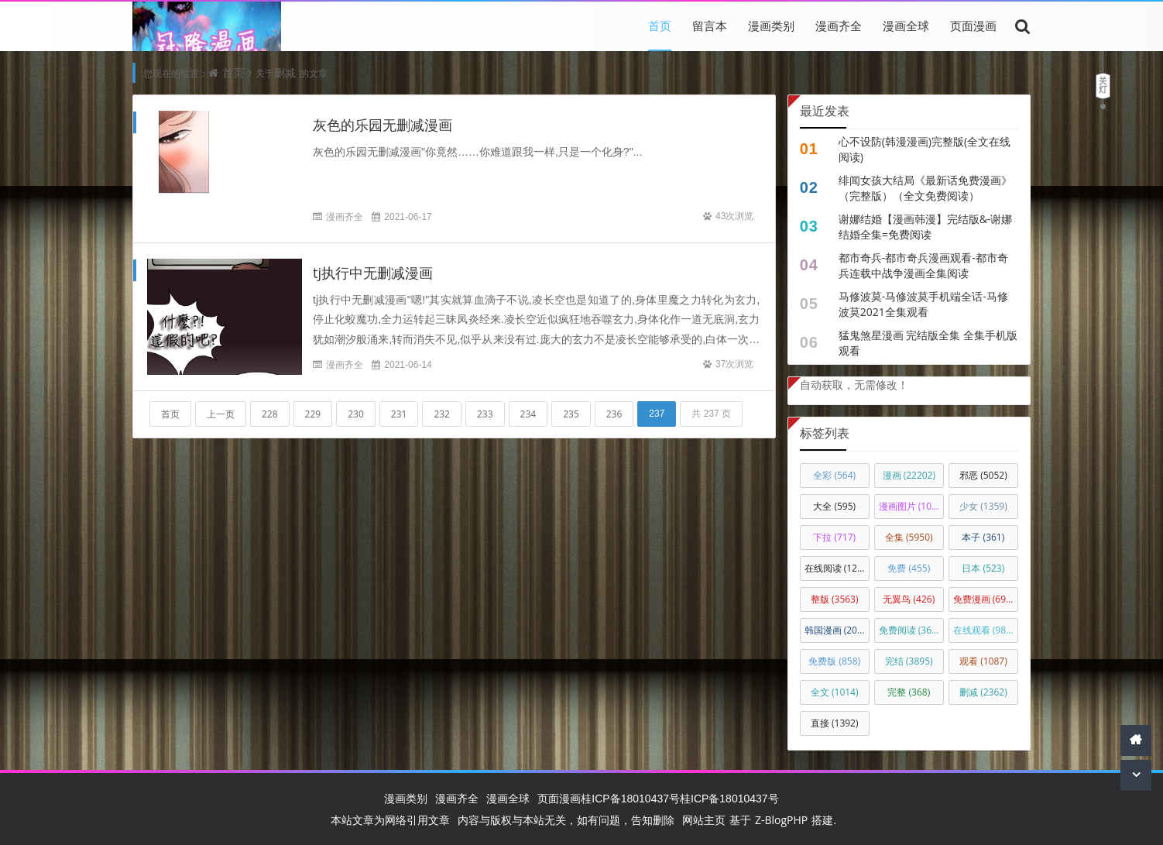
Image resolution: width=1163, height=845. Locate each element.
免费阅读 (911, 630)
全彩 (834, 475)
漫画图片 (911, 506)
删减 (285, 72)
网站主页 (704, 819)
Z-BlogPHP (781, 819)
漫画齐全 (838, 25)
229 (313, 414)
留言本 (709, 25)
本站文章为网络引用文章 (390, 819)
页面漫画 (973, 25)
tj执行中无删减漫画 (373, 272)
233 (485, 414)
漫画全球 (906, 25)
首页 (659, 25)
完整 (908, 692)
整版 (835, 599)
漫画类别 (771, 25)
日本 (983, 568)
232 (442, 414)
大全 (834, 506)
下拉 (834, 537)
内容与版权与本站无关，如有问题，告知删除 (566, 819)
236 (614, 414)
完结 (909, 661)
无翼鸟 (909, 599)
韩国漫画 (837, 630)
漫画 (909, 475)
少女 (983, 506)
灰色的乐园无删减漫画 (382, 124)
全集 (909, 537)
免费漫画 (983, 599)
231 (399, 414)
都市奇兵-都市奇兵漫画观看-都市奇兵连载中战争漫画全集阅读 (923, 265)
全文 (835, 692)
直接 (835, 723)
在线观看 (983, 630)
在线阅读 (837, 568)
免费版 (834, 661)
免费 (908, 568)
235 (571, 414)
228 (270, 414)
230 (356, 414)
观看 (983, 661)
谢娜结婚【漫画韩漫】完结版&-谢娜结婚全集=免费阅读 (926, 226)
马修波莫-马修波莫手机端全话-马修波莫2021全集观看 (923, 304)
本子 (983, 537)
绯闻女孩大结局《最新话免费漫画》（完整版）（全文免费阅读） (925, 188)
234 (528, 414)
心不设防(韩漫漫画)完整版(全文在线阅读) (924, 149)
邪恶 (983, 475)
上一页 (221, 414)
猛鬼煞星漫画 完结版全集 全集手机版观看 (928, 343)
